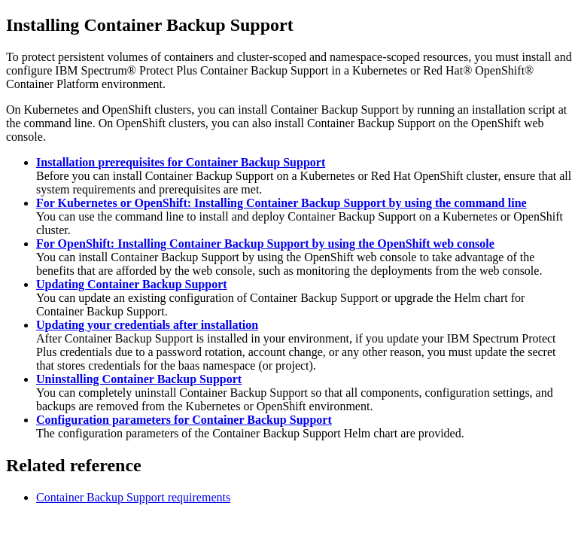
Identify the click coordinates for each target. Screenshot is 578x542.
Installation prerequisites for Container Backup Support (180, 162)
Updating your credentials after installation (147, 324)
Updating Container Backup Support (131, 284)
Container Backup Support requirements (133, 497)
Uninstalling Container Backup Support (139, 379)
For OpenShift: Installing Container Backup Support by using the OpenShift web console (265, 243)
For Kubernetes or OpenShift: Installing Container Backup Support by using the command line (281, 202)
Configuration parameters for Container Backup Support (184, 419)
